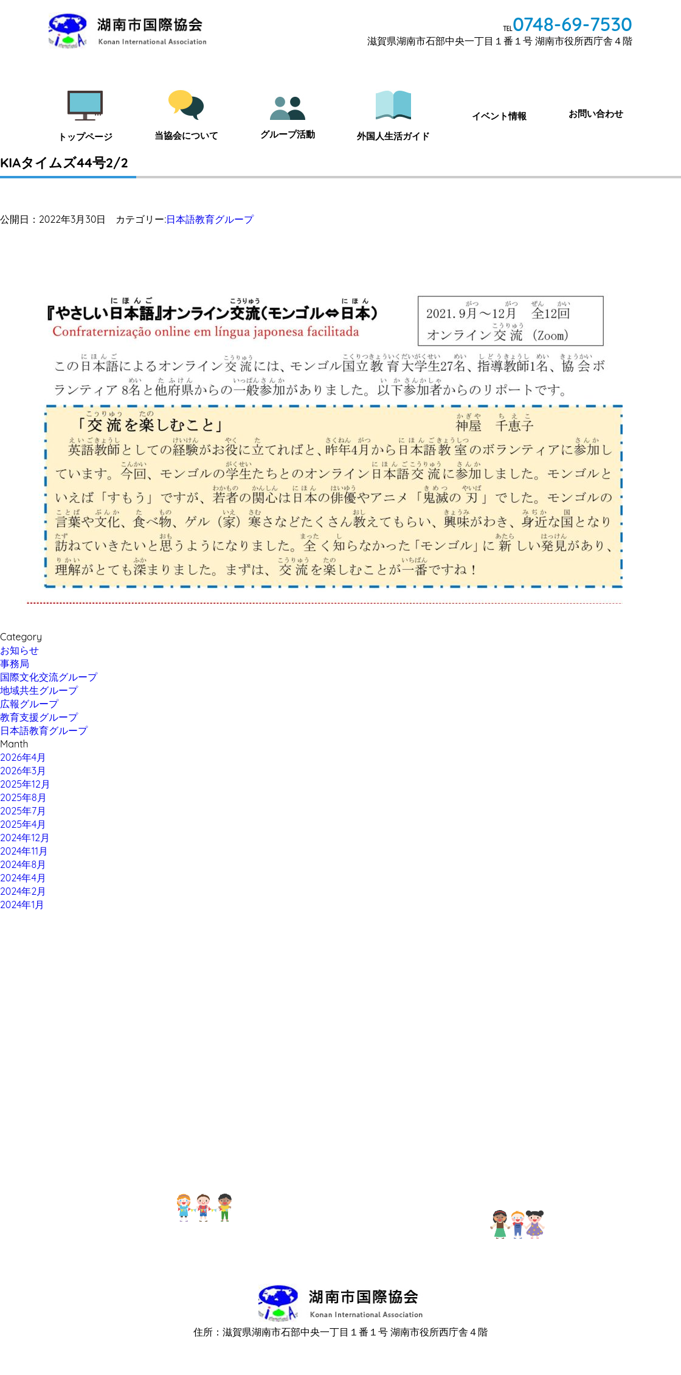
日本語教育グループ (210, 219)
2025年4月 (23, 824)
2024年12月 (25, 837)
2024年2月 (23, 891)
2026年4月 (23, 757)
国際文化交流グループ (48, 677)
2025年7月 (23, 811)
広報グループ (29, 704)
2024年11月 (24, 851)
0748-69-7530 (572, 24)
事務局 (14, 663)
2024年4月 (23, 878)
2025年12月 (25, 784)
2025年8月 (23, 797)
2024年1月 (22, 904)
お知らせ (19, 650)
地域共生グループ (39, 690)
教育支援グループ (39, 717)
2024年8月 (23, 864)
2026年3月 (23, 770)
